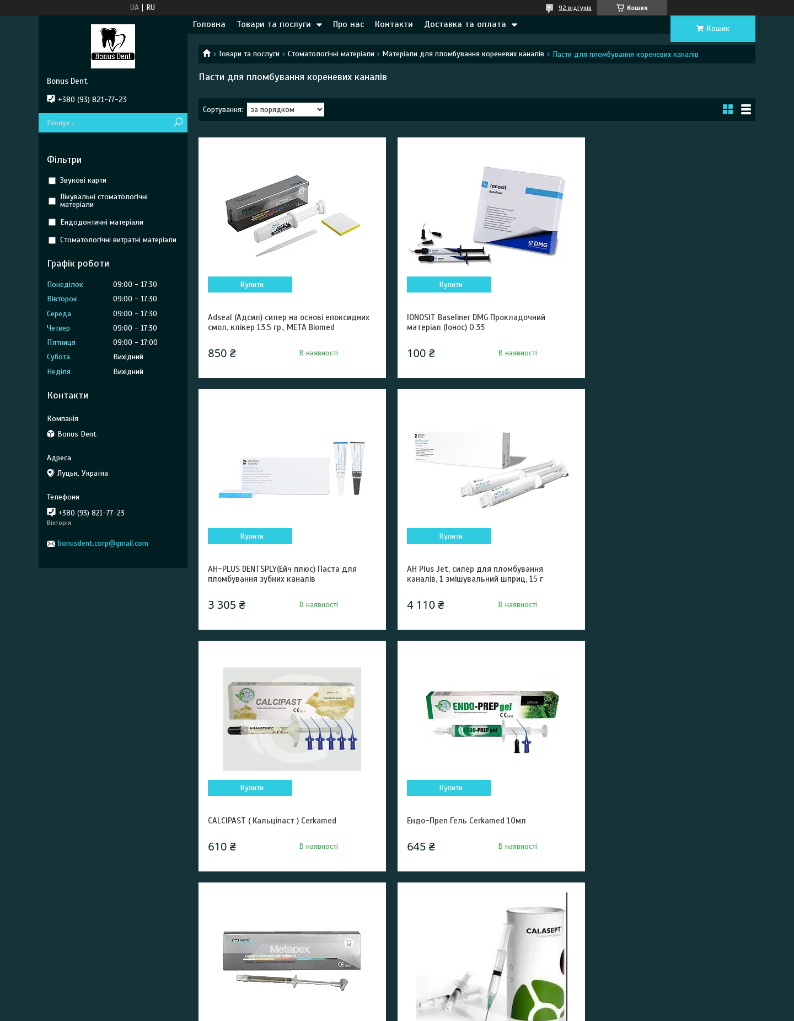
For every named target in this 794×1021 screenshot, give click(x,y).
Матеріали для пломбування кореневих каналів (463, 54)
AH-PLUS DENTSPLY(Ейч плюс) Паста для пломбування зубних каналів (661, 322)
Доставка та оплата (465, 24)
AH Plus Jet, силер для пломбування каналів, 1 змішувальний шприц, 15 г (276, 584)
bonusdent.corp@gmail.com (103, 543)
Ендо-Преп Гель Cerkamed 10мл (646, 579)
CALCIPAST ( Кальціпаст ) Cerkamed (462, 579)
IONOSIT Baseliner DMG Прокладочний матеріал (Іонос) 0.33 (467, 322)
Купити (249, 284)
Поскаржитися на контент (373, 1010)
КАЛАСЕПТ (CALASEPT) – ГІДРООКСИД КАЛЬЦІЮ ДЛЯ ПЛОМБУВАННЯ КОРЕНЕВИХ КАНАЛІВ (473, 840)
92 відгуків (575, 8)
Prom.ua (448, 1000)
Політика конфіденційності (459, 1010)
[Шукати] (177, 122)
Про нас (348, 24)
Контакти (394, 24)
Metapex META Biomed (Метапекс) (271, 831)
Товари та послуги (274, 24)
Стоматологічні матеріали (331, 54)
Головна (209, 24)
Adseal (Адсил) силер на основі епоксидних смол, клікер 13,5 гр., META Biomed (280, 327)
